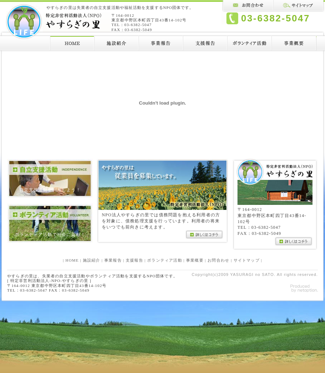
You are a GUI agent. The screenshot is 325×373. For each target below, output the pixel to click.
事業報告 (113, 260)
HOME (72, 260)
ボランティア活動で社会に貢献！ (50, 234)
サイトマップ (247, 260)
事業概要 (195, 260)
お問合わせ (218, 260)
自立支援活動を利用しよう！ (50, 189)
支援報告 (134, 260)
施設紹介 (91, 260)
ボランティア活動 (164, 260)
